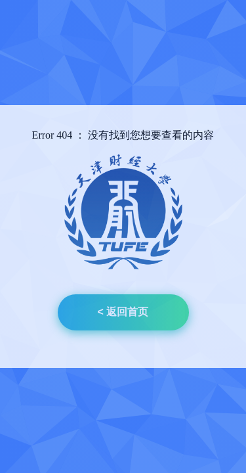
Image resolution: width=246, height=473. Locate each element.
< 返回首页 (123, 311)
